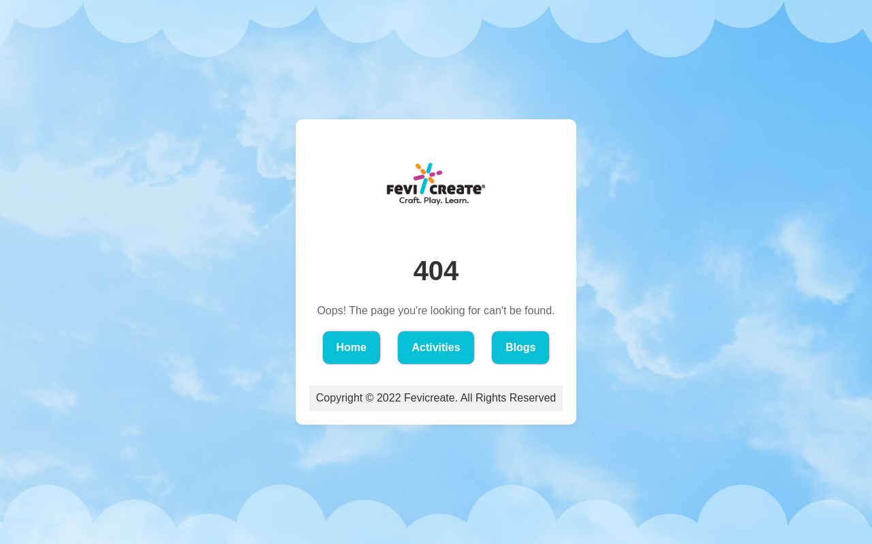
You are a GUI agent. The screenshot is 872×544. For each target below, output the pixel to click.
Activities (435, 347)
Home (352, 347)
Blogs (520, 347)
